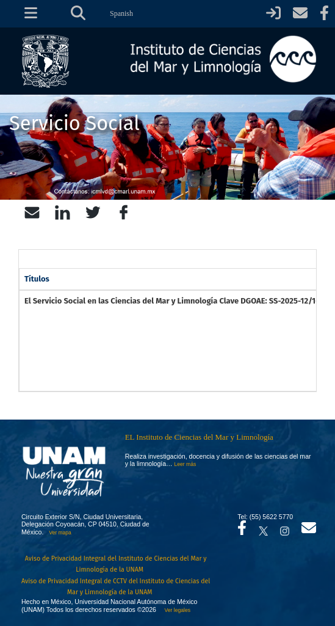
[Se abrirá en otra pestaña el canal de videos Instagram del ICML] (284, 527)
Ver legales (176, 610)
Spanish (121, 13)
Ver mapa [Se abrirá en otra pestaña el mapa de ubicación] (60, 533)
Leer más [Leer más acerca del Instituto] (185, 464)
